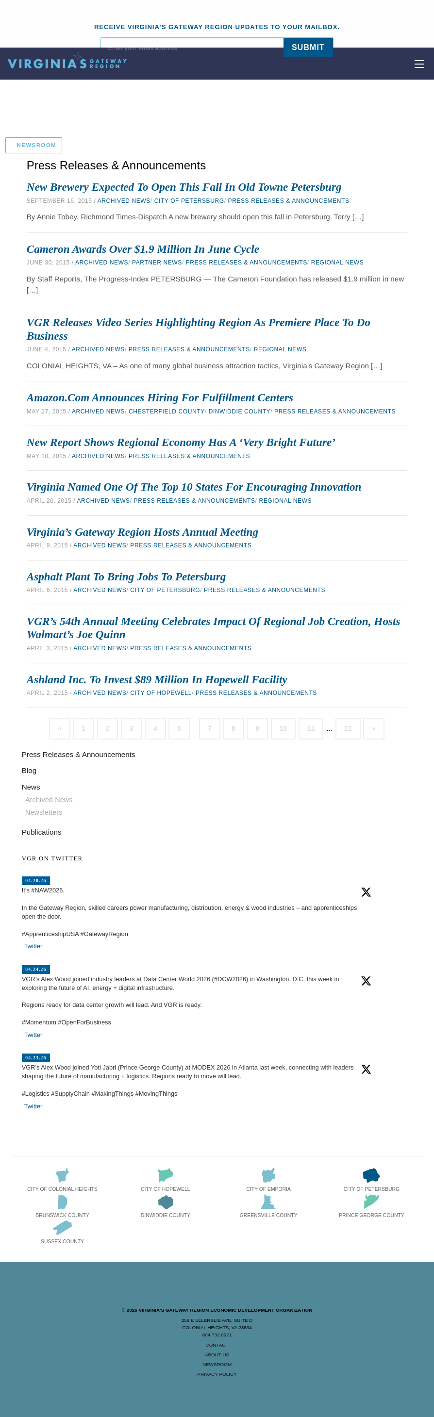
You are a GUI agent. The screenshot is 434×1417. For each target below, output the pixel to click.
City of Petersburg (189, 201)
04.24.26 (35, 969)
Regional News (337, 262)
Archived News (124, 201)
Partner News (157, 262)
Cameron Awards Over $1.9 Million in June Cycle (143, 249)
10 (283, 728)
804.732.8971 (217, 1334)
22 (348, 728)
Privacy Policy (216, 1374)
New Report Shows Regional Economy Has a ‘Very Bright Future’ (181, 442)
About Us (217, 1354)
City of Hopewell (161, 693)
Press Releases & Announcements (289, 201)
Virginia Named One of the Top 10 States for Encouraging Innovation (194, 486)
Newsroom (217, 1364)
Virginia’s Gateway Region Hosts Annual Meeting (142, 532)
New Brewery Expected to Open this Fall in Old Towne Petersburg (184, 187)
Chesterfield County (167, 411)
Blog (29, 770)
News (31, 787)
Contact (217, 1345)
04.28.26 (35, 880)
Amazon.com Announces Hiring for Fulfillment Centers (160, 397)
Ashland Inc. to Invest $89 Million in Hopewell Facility (157, 679)
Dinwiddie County (240, 411)
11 (311, 728)
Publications (42, 832)
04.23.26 (35, 1057)
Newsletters (44, 812)
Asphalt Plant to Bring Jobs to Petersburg (126, 576)
